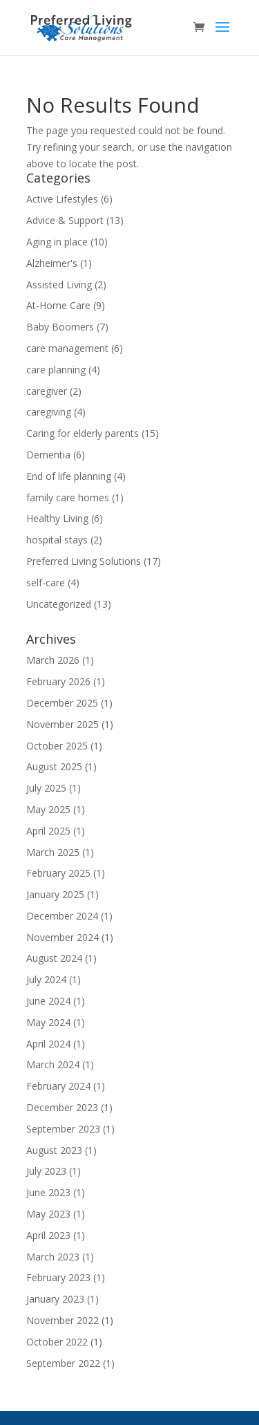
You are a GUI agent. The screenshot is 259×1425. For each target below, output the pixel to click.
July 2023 (46, 1170)
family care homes (67, 497)
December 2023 (62, 1107)
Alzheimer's (51, 263)
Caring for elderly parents (82, 433)
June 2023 (48, 1192)
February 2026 (58, 681)
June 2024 (48, 1000)
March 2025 (52, 852)
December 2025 (62, 702)
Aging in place (57, 241)
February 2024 (58, 1085)
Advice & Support (65, 220)
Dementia (48, 454)
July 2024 (46, 979)
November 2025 (62, 724)
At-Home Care (58, 305)
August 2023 (54, 1150)
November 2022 (62, 1320)
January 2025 (55, 894)
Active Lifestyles (62, 198)
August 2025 (54, 766)
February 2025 (58, 872)
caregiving (48, 411)
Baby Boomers (60, 326)
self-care (45, 582)
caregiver (46, 391)
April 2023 (48, 1235)
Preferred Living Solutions (83, 561)
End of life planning (68, 476)
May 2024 (48, 1022)
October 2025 (57, 745)
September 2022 (63, 1363)
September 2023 (63, 1128)
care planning (56, 369)
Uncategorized (58, 604)
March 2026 (52, 660)
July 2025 (46, 787)
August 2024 (54, 958)
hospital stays (57, 539)
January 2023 (55, 1298)
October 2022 (57, 1341)
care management (67, 348)
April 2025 (48, 830)
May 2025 (48, 809)
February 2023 (58, 1277)
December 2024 (62, 915)
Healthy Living (57, 518)
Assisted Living (59, 284)
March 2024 (52, 1064)
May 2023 (48, 1213)
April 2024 (48, 1043)
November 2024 (62, 937)
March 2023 (52, 1256)
